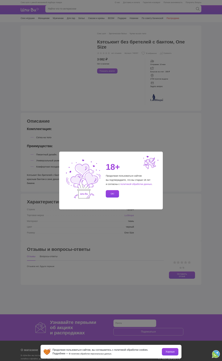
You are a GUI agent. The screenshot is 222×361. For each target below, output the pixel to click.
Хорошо (169, 351)
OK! (112, 193)
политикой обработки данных (136, 184)
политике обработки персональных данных (96, 353)
